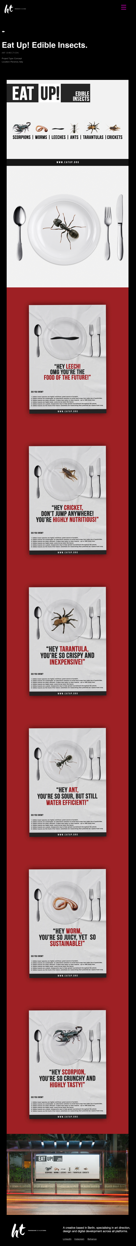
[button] (123, 7)
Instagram (79, 1239)
